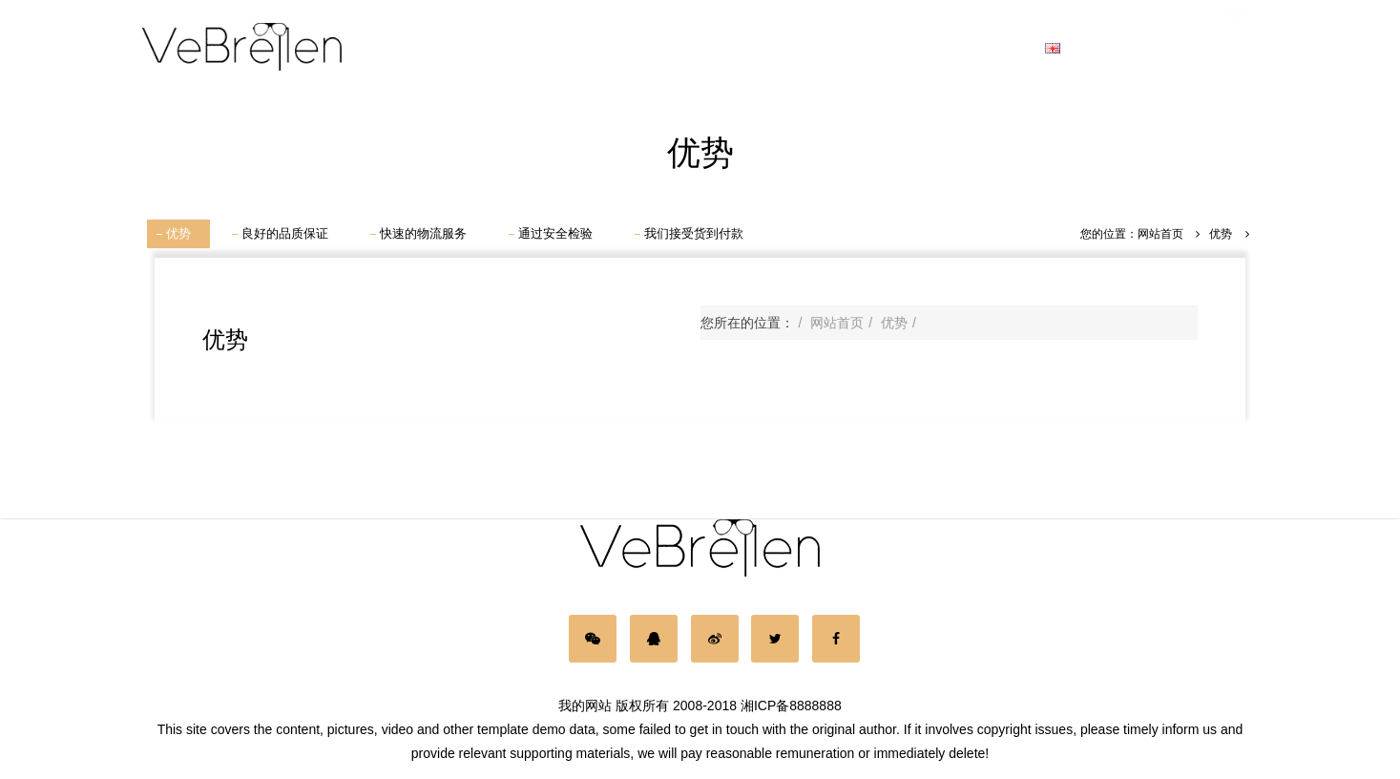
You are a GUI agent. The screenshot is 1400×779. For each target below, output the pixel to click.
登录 (1162, 47)
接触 (1003, 47)
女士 (607, 47)
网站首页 (435, 47)
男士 (527, 47)
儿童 (686, 47)
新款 (765, 47)
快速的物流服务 (423, 233)
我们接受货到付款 (693, 233)
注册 (1231, 47)
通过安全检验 (555, 233)
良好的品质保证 (284, 233)
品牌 (844, 47)
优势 (178, 233)
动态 (923, 47)
